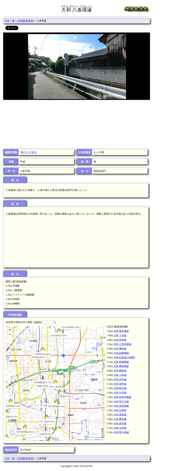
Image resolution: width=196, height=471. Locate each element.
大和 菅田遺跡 (121, 331)
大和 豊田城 (119, 419)
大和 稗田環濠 (121, 366)
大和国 (21, 20)
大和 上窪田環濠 (122, 344)
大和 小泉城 (119, 375)
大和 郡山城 (119, 388)
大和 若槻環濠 (121, 362)
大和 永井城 (119, 428)
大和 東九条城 (121, 432)
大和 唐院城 (119, 370)
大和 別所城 (119, 384)
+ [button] (10, 330)
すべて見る (30, 152)
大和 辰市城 (119, 423)
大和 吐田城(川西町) (124, 357)
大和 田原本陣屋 (122, 397)
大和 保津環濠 (121, 406)
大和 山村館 (119, 410)
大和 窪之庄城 (121, 401)
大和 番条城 (119, 348)
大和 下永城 (119, 335)
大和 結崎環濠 (121, 353)
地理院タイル (88, 439)
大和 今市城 (119, 392)
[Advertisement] (76, 124)
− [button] (10, 334)
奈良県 (29, 20)
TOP (7, 20)
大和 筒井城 (119, 340)
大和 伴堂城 (119, 379)
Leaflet (79, 439)
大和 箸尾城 (119, 414)
